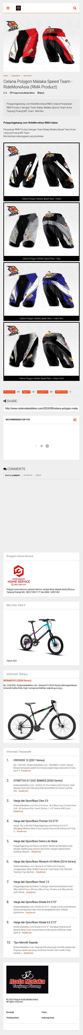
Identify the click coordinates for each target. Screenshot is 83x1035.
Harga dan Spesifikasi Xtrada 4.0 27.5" (35, 902)
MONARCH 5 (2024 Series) (17, 680)
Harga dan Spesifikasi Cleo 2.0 (31, 800)
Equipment (16, 76)
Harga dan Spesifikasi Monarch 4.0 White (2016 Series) (45, 861)
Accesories (28, 76)
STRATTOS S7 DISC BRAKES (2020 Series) (38, 780)
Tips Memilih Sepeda (26, 942)
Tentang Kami (12, 1018)
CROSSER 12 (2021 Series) (29, 760)
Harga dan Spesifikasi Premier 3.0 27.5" (36, 821)
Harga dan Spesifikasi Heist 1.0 (31, 881)
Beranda (10, 1012)
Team (44, 1012)
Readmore (26, 771)
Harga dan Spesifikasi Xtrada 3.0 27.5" (35, 922)
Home (5, 76)
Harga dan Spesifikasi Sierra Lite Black (35, 841)
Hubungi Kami (48, 1018)
